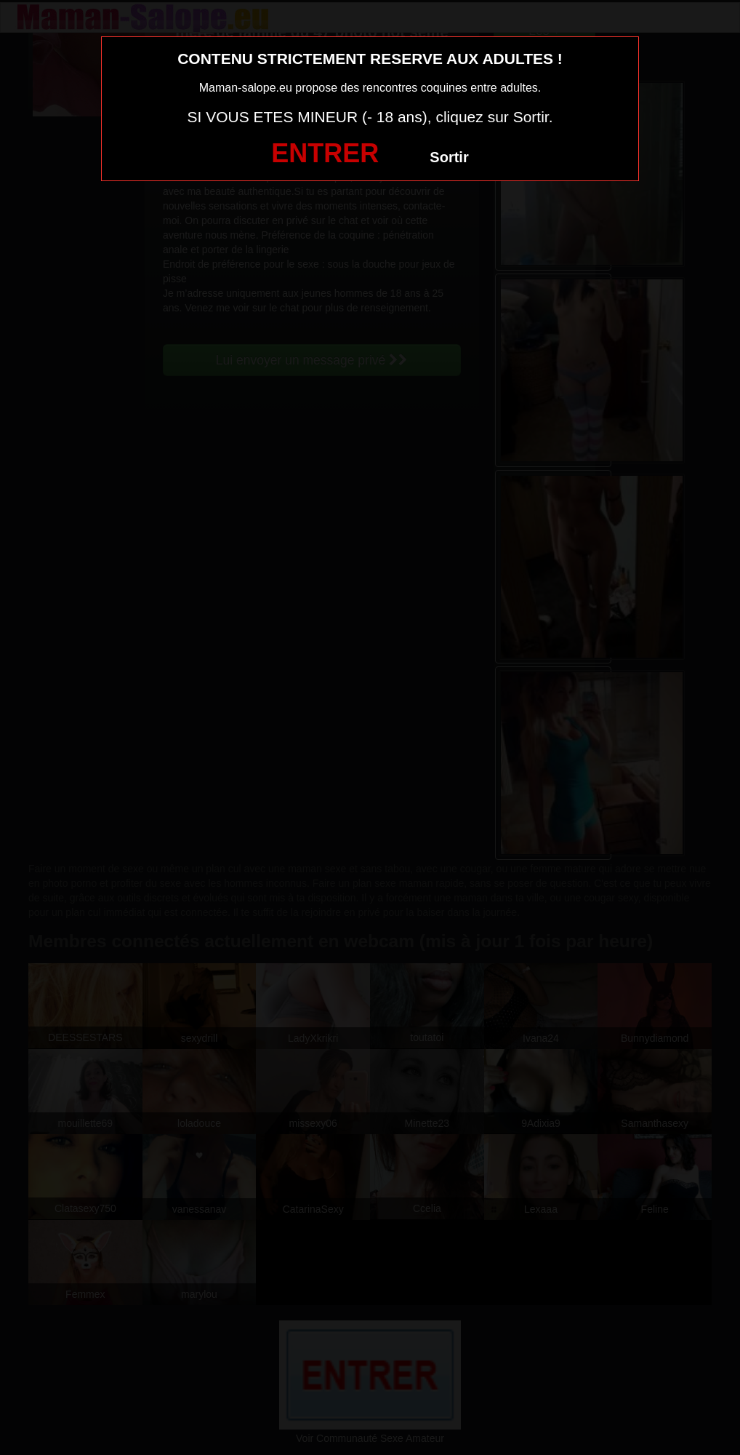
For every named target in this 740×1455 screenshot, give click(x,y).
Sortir (449, 157)
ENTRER (325, 153)
